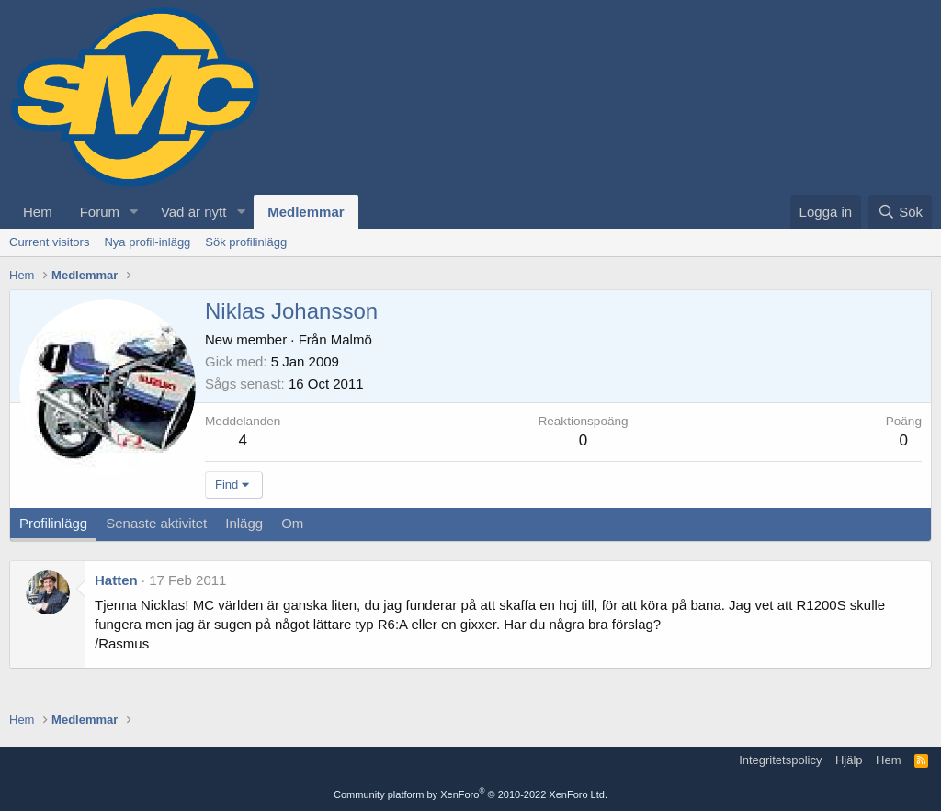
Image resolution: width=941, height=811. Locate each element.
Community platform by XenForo (470, 794)
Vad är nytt (193, 212)
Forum (99, 212)
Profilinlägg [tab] (53, 523)
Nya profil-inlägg (147, 242)
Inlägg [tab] (244, 523)
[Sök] (900, 212)
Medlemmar (305, 212)
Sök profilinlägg (246, 242)
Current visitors (49, 242)
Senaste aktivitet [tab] (156, 523)
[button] (134, 212)
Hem (37, 212)
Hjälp (849, 760)
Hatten (116, 580)
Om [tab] (292, 523)
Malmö (351, 339)
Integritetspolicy (780, 760)
